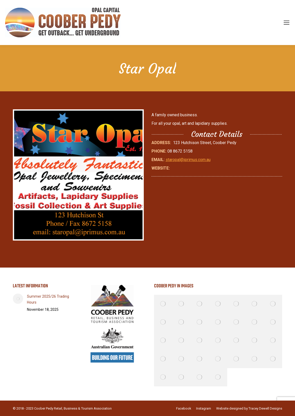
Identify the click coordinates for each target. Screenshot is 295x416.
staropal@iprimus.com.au (188, 159)
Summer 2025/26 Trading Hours (48, 299)
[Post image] (18, 299)
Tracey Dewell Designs (265, 408)
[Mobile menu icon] (286, 22)
